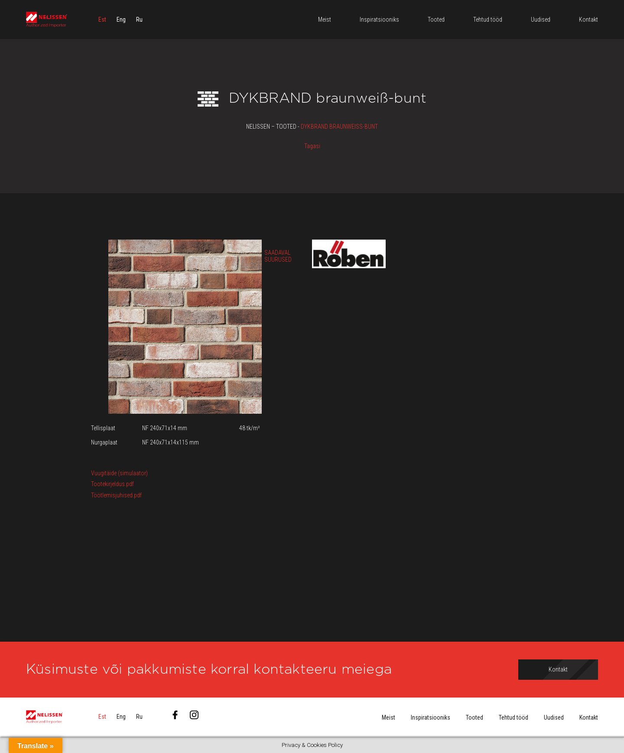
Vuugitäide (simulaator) (119, 473)
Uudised (554, 717)
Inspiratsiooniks (430, 717)
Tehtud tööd (513, 717)
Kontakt (588, 717)
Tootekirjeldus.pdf (112, 483)
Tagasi (312, 146)
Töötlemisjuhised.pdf (116, 495)
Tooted (474, 717)
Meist (388, 717)
